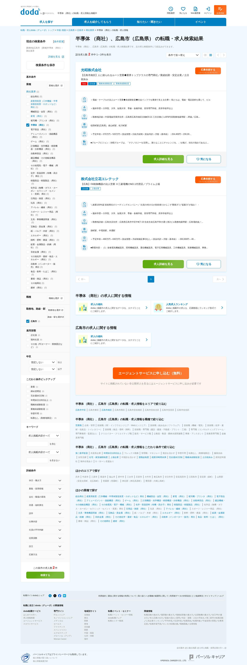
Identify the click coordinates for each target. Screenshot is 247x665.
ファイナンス (59, 627)
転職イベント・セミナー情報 (120, 615)
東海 (86, 624)
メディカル (58, 621)
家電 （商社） (37, 116)
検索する (45, 575)
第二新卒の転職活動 (214, 618)
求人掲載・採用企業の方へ (212, 648)
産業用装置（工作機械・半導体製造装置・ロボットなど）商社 (44, 104)
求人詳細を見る (163, 159)
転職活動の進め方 (151, 615)
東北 (86, 618)
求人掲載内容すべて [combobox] (39, 435)
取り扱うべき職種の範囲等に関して (153, 596)
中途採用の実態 (209, 621)
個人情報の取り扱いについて (45, 658)
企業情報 (193, 624)
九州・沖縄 (89, 636)
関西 (86, 630)
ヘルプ (221, 596)
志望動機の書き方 (202, 615)
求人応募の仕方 (156, 618)
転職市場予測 (155, 624)
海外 (86, 639)
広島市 (80, 30)
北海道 (87, 615)
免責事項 (199, 596)
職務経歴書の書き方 (184, 615)
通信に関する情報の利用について (122, 596)
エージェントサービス (32, 621)
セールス (57, 624)
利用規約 (102, 596)
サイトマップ (210, 596)
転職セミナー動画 (115, 621)
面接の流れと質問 (172, 618)
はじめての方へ (30, 615)
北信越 (87, 627)
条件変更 (59, 41)
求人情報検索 (29, 618)
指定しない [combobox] (37, 362)
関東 (86, 621)
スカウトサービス (30, 624)
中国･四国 (61, 30)
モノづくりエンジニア (63, 618)
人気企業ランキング (154, 621)
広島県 (71, 30)
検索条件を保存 (45, 65)
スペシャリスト (60, 630)
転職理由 (187, 621)
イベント (200, 21)
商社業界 (90, 30)
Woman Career (60, 639)
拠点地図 (192, 648)
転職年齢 (197, 621)
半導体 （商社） (38, 125)
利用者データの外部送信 (180, 596)
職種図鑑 (183, 624)
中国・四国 (89, 633)
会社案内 (180, 648)
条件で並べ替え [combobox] (176, 55)
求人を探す (46, 21)
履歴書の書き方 (167, 615)
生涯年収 (178, 621)
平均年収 (168, 621)
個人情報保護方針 (40, 661)
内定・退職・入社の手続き (193, 618)
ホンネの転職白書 (170, 624)
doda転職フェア (115, 618)
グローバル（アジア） (63, 636)
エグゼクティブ (60, 633)
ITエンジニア (59, 615)
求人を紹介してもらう (97, 21)
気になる (203, 159)
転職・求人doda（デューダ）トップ (37, 30)
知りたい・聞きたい (149, 21)
